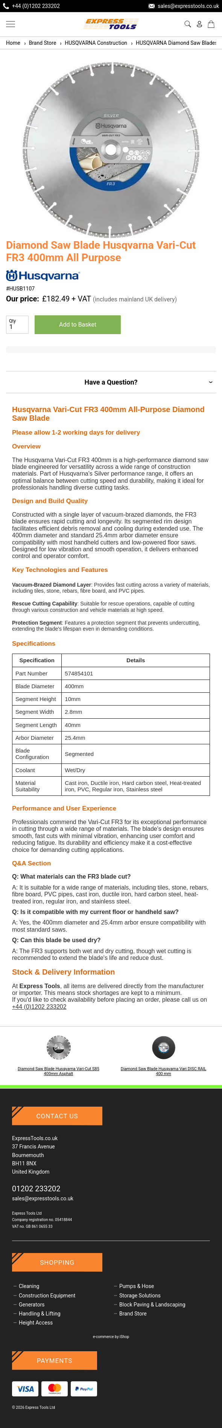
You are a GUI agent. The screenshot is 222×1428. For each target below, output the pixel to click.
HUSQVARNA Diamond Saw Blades (173, 43)
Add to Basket (77, 324)
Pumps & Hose (136, 1286)
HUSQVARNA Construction (93, 43)
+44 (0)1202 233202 (39, 1007)
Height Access (36, 1323)
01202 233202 (36, 1188)
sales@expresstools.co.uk (42, 1198)
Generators (32, 1305)
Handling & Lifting (40, 1314)
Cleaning (29, 1286)
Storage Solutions (140, 1296)
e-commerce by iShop (111, 1337)
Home (13, 43)
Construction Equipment (47, 1296)
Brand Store (39, 43)
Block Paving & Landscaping (152, 1305)
